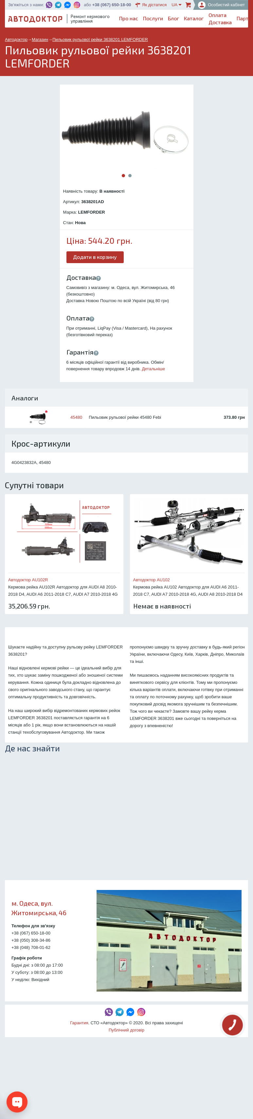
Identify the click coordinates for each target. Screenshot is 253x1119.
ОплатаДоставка (220, 18)
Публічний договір (126, 1030)
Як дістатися (151, 5)
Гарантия (79, 1022)
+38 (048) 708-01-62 (30, 947)
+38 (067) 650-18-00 (111, 4)
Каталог (194, 18)
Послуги (153, 18)
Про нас (128, 18)
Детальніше (153, 368)
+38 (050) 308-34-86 (30, 940)
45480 (76, 417)
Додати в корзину (95, 257)
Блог (173, 18)
